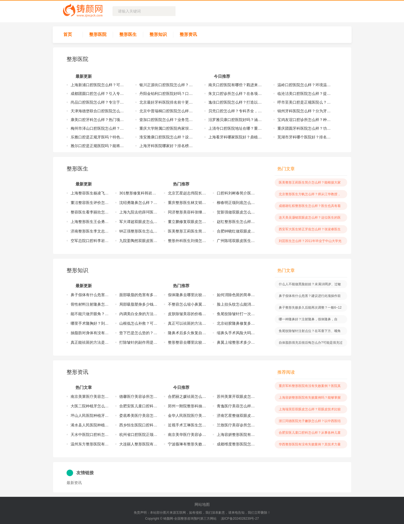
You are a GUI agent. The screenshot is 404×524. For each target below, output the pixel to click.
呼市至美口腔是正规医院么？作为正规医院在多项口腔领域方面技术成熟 (305, 102)
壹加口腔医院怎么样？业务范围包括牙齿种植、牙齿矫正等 (167, 119)
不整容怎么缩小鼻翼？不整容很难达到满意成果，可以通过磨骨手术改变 (187, 304)
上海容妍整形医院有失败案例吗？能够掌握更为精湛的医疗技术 (236, 434)
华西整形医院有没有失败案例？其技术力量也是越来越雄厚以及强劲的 (310, 445)
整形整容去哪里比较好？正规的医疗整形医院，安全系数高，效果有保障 (187, 342)
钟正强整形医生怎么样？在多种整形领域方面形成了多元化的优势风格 (138, 231)
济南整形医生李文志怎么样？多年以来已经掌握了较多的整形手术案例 (90, 231)
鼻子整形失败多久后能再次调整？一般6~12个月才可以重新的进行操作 (310, 309)
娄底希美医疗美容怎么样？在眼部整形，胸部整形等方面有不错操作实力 (138, 415)
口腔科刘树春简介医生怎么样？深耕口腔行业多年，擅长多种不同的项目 (236, 193)
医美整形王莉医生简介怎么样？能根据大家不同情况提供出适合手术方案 (187, 231)
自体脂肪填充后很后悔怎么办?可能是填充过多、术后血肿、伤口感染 (311, 344)
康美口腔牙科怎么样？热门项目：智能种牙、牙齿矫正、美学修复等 (99, 119)
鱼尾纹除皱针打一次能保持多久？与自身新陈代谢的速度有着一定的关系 (236, 314)
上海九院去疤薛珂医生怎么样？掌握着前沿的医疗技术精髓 (138, 212)
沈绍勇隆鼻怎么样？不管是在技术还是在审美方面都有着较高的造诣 (138, 202)
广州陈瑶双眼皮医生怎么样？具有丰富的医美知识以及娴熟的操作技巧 (236, 240)
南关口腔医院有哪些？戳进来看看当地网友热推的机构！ (236, 85)
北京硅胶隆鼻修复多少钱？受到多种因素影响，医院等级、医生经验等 (236, 323)
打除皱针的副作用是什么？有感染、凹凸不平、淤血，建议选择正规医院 (138, 342)
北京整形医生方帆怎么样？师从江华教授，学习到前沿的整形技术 (310, 195)
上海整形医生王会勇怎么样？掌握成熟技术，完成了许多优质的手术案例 (90, 221)
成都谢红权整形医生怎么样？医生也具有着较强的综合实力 (310, 207)
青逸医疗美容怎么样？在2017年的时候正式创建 (236, 406)
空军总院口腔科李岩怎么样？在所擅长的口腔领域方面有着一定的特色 (90, 240)
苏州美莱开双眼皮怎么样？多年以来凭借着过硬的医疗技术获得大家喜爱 (236, 396)
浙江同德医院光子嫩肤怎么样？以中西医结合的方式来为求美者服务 (310, 422)
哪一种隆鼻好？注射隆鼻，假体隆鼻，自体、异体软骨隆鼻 (308, 320)
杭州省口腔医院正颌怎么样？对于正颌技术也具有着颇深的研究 (138, 434)
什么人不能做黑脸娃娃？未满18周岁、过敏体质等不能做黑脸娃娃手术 (310, 285)
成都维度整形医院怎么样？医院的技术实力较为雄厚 (236, 444)
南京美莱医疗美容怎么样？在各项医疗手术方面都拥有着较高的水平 (90, 396)
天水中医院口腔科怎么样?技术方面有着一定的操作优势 (90, 434)
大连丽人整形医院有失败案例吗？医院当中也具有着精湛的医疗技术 (138, 444)
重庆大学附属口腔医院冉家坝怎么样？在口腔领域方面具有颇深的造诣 (167, 128)
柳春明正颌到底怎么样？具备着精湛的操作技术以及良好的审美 (236, 202)
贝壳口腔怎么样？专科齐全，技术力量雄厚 (236, 111)
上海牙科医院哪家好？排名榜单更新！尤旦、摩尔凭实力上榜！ (167, 146)
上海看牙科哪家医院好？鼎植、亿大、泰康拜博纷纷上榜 (236, 137)
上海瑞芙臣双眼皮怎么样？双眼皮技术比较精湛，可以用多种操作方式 (310, 410)
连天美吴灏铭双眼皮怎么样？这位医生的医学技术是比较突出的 (310, 219)
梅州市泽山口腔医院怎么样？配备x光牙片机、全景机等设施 (99, 128)
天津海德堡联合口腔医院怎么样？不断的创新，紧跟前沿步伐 (99, 111)
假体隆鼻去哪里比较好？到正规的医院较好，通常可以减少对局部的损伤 (187, 295)
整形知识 (158, 34)
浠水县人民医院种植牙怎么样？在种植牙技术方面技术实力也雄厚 (90, 425)
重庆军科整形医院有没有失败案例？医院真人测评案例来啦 (310, 387)
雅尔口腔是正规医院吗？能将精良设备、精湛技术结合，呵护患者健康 (99, 146)
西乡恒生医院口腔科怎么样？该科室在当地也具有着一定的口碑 (138, 425)
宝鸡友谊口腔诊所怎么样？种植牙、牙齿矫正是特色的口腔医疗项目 (305, 119)
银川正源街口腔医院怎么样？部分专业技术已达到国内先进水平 (167, 85)
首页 (67, 34)
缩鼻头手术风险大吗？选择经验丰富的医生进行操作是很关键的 (236, 333)
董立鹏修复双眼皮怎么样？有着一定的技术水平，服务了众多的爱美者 (187, 221)
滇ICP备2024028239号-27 (240, 518)
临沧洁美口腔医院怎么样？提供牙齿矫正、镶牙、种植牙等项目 (305, 93)
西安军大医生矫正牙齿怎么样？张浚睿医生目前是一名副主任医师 (310, 230)
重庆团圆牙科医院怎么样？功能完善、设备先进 (305, 128)
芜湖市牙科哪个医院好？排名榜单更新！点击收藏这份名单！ (305, 137)
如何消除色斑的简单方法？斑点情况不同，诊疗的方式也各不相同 (236, 295)
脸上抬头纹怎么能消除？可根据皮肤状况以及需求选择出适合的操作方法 (236, 304)
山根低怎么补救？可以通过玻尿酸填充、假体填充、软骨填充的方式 (138, 323)
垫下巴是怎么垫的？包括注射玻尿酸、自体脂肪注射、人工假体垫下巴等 (138, 333)
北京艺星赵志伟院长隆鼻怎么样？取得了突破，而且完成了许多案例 (187, 193)
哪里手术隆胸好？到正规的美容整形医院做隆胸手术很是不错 (90, 323)
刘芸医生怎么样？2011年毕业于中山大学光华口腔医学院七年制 (310, 242)
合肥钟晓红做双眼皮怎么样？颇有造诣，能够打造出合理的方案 (236, 231)
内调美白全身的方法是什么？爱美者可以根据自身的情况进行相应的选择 (138, 314)
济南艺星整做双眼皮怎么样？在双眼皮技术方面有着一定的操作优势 (236, 415)
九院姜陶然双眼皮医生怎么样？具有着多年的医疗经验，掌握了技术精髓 (138, 240)
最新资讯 (74, 482)
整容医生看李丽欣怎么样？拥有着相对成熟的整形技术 (90, 212)
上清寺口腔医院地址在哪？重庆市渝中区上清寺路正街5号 (236, 128)
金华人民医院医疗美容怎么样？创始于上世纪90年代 (187, 415)
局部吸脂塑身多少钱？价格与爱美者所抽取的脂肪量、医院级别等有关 (138, 304)
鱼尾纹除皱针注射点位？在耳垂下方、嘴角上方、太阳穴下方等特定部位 (310, 332)
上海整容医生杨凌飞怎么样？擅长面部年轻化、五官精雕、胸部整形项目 (90, 193)
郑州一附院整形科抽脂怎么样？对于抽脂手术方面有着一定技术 (187, 406)
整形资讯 (188, 34)
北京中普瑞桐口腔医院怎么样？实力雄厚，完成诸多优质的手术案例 (167, 111)
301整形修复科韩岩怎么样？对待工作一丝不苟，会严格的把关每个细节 (138, 193)
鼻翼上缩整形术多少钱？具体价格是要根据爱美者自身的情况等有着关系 (236, 342)
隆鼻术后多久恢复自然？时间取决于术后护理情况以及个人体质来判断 (187, 333)
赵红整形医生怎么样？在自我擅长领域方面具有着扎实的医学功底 (236, 221)
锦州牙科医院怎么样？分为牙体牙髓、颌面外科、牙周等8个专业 (305, 111)
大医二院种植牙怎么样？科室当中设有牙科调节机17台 (90, 406)
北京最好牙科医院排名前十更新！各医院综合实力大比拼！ (167, 102)
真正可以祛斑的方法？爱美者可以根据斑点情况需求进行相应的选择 (187, 323)
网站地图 (202, 504)
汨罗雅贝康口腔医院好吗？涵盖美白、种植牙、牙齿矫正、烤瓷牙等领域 (236, 119)
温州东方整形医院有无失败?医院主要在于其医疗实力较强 (90, 444)
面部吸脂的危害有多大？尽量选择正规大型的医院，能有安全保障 (138, 295)
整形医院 (98, 34)
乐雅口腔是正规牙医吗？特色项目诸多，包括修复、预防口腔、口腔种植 (99, 137)
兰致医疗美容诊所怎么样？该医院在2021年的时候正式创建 (236, 425)
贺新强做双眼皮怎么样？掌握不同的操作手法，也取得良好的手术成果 (236, 212)
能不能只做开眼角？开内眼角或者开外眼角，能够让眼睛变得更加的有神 (90, 314)
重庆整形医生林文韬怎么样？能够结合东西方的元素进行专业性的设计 (187, 202)
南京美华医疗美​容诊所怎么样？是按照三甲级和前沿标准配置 (187, 434)
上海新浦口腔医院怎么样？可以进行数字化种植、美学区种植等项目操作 (99, 85)
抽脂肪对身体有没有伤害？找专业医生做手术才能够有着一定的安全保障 (90, 333)
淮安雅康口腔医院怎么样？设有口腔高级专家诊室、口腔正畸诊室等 (167, 137)
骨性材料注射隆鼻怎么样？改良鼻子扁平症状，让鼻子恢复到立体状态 (90, 304)
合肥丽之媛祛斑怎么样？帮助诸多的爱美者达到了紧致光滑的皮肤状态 (187, 396)
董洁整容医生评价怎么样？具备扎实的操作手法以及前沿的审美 (90, 202)
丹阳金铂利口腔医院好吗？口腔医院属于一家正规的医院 (167, 93)
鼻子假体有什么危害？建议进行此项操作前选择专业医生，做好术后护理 (90, 295)
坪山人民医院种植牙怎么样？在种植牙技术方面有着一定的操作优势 (90, 415)
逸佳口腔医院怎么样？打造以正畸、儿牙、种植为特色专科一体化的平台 (236, 102)
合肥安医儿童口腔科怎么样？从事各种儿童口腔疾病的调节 (138, 406)
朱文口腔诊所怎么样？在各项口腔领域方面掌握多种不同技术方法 (236, 93)
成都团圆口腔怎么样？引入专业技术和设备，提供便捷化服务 (99, 93)
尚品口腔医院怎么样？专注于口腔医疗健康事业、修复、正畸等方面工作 (99, 102)
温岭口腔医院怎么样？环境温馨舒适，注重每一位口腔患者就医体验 (305, 85)
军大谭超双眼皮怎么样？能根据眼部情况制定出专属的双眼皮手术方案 (138, 221)
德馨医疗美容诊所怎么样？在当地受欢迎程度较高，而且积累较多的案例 (138, 396)
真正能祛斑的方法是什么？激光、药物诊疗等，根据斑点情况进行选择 (90, 342)
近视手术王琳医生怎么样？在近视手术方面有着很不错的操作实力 (187, 425)
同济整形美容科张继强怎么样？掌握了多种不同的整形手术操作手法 (187, 212)
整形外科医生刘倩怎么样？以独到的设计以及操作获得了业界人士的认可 (187, 240)
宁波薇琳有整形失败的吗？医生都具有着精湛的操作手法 (187, 444)
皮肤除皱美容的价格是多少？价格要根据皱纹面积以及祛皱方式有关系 (187, 314)
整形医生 (128, 34)
